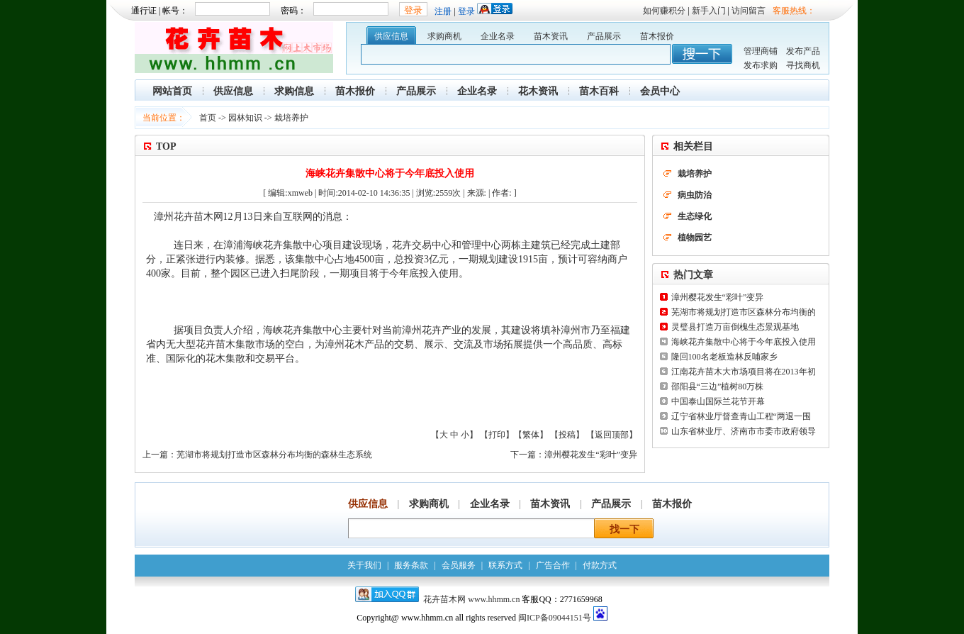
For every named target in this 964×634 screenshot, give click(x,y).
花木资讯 (538, 91)
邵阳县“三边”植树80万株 (717, 386)
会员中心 (660, 91)
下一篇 (523, 455)
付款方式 (600, 565)
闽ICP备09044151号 (554, 618)
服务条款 (411, 565)
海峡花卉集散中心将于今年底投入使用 (743, 342)
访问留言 (749, 11)
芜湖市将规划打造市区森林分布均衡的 (743, 312)
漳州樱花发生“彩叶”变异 (590, 455)
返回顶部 (612, 435)
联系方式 (505, 565)
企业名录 (498, 36)
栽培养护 (291, 118)
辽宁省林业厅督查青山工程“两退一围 (741, 416)
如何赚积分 (664, 11)
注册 (443, 11)
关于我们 (364, 565)
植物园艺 (695, 238)
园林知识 (245, 118)
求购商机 (444, 36)
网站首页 (172, 91)
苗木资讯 (551, 36)
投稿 (567, 435)
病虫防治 (695, 195)
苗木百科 (599, 91)
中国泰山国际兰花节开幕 (718, 401)
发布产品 (803, 51)
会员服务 (459, 565)
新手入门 (709, 11)
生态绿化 (695, 216)
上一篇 (155, 455)
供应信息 (391, 36)
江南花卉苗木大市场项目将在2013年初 (743, 372)
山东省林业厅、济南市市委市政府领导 (743, 431)
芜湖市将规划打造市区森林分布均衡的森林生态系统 (274, 455)
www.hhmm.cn (495, 599)
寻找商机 (803, 65)
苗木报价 (657, 36)
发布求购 (761, 65)
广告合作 (553, 565)
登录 (466, 11)
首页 (207, 118)
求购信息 (294, 91)
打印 (496, 435)
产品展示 (604, 36)
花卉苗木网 (444, 599)
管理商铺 (761, 51)
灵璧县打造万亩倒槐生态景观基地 (735, 327)
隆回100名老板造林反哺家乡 (724, 357)
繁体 (530, 435)
